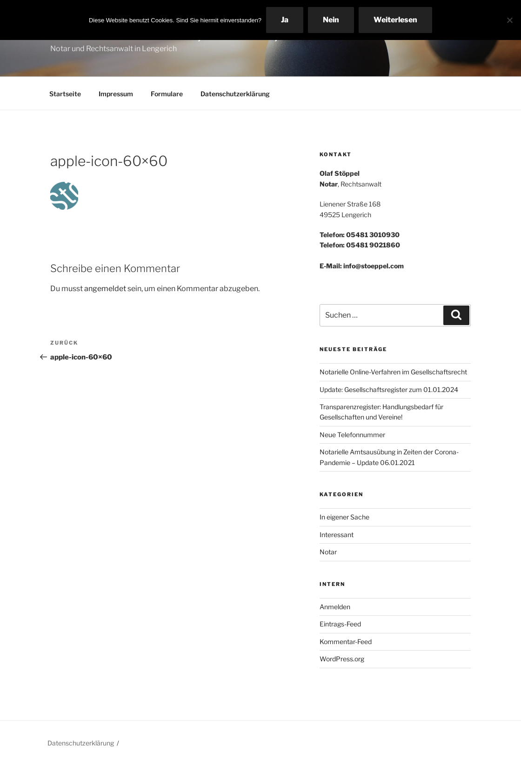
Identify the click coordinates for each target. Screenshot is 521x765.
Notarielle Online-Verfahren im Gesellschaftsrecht (393, 372)
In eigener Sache (344, 517)
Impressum (116, 94)
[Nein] (509, 20)
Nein (331, 19)
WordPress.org (342, 659)
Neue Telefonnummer (352, 435)
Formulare (167, 94)
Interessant (337, 535)
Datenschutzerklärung (235, 94)
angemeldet (105, 288)
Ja (284, 19)
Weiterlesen (395, 19)
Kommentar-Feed (346, 641)
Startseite (65, 94)
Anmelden (335, 607)
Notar (328, 552)
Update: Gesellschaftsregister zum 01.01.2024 (389, 389)
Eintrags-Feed (340, 624)
